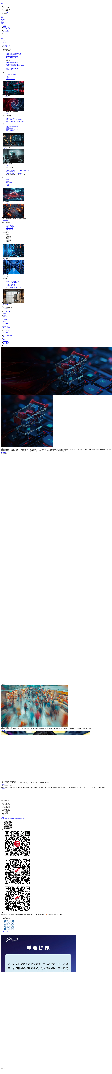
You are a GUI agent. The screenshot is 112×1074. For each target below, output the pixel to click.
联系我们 (5, 343)
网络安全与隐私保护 (20, 818)
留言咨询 (5, 931)
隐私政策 (7, 818)
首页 (4, 26)
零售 (2, 20)
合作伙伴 (5, 30)
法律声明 (12, 818)
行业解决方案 (6, 28)
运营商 (2, 22)
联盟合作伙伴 (6, 327)
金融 (2, 17)
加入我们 (5, 345)
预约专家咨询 (4, 452)
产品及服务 (6, 27)
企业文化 (5, 338)
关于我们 (5, 33)
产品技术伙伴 (6, 326)
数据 (4, 42)
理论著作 (5, 336)
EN (2, 3)
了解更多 (5, 96)
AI (4, 40)
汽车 (2, 16)
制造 (2, 23)
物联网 (5, 46)
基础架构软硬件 (7, 45)
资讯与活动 (6, 342)
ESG (4, 339)
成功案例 (5, 341)
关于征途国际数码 (7, 335)
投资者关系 (6, 31)
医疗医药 (3, 19)
